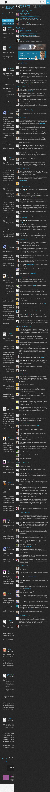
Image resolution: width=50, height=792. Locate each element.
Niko (8, 461)
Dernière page (5, 17)
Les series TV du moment (26, 30)
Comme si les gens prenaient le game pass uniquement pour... (32, 24)
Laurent (10, 482)
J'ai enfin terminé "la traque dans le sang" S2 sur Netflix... (31, 31)
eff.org (43, 361)
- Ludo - (9, 47)
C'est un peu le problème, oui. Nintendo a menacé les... (31, 36)
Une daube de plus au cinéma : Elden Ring (29, 18)
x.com (35, 287)
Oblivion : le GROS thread (14, 24)
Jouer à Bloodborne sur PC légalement (29, 35)
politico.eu (29, 317)
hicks (9, 593)
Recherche (40, 2)
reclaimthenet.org (31, 266)
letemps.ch (31, 90)
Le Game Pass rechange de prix (27, 23)
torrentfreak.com (24, 182)
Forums (21, 28)
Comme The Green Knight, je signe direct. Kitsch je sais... (31, 19)
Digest (39, 6)
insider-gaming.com (31, 110)
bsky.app (33, 612)
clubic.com (25, 219)
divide (9, 437)
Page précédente (6, 14)
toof (8, 111)
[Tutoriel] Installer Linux (25, 13)
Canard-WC (11, 68)
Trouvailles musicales (25, 40)
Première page (3, 14)
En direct (24, 6)
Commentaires (25, 11)
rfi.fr (46, 305)
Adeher (9, 28)
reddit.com (27, 193)
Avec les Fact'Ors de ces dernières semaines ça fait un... (31, 41)
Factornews (9, 20)
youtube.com (23, 125)
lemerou (10, 408)
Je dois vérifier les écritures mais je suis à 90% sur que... (31, 15)
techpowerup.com (34, 580)
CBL (8, 520)
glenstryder (11, 675)
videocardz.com (30, 474)
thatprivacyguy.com (33, 84)
